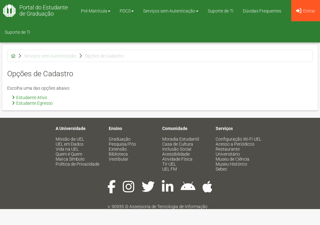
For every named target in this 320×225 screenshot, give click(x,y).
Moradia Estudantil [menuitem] (180, 139)
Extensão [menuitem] (118, 149)
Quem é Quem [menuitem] (69, 154)
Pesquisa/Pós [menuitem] (122, 144)
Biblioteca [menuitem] (118, 154)
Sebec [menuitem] (221, 169)
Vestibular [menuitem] (118, 159)
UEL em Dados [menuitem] (69, 144)
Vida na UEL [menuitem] (67, 149)
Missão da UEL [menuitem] (70, 139)
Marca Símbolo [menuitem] (70, 159)
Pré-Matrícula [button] (95, 10)
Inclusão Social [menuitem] (176, 149)
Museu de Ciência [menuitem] (232, 159)
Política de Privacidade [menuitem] (77, 164)
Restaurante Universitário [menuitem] (228, 152)
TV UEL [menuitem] (169, 164)
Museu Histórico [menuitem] (231, 164)
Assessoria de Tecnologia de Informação (168, 206)
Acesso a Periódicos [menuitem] (235, 144)
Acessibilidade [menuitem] (176, 154)
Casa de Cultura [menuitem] (177, 144)
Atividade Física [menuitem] (177, 159)
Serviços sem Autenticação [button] (170, 10)
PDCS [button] (127, 10)
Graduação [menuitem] (120, 139)
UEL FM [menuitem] (169, 169)
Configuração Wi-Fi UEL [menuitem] (238, 139)
